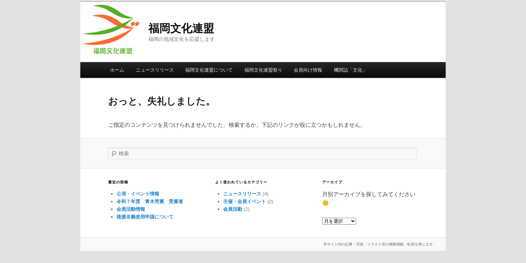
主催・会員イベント (244, 201)
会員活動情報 (131, 209)
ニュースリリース (155, 70)
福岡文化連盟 (181, 28)
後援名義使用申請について (145, 217)
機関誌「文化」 (350, 70)
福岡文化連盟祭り (263, 70)
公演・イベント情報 (138, 194)
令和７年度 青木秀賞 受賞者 (150, 201)
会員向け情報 (308, 70)
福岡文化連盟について (209, 70)
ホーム (117, 70)
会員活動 (232, 209)
